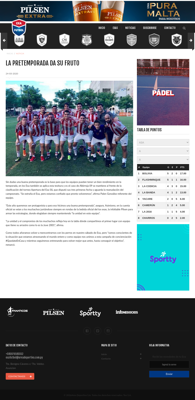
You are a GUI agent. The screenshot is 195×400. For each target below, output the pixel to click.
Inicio (101, 27)
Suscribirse (150, 27)
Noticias (130, 27)
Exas (115, 27)
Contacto (170, 27)
